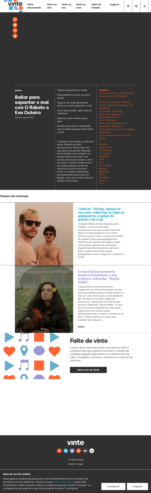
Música (18, 90)
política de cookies (63, 482)
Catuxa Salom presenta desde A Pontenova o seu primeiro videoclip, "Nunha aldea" (98, 277)
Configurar (113, 486)
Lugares (114, 4)
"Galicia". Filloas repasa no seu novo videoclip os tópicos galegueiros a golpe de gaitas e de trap (101, 214)
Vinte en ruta (81, 6)
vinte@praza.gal (75, 460)
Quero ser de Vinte (88, 369)
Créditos (72, 464)
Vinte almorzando (34, 6)
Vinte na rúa (66, 6)
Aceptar (137, 486)
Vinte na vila (52, 6)
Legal (80, 464)
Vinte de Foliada (96, 6)
